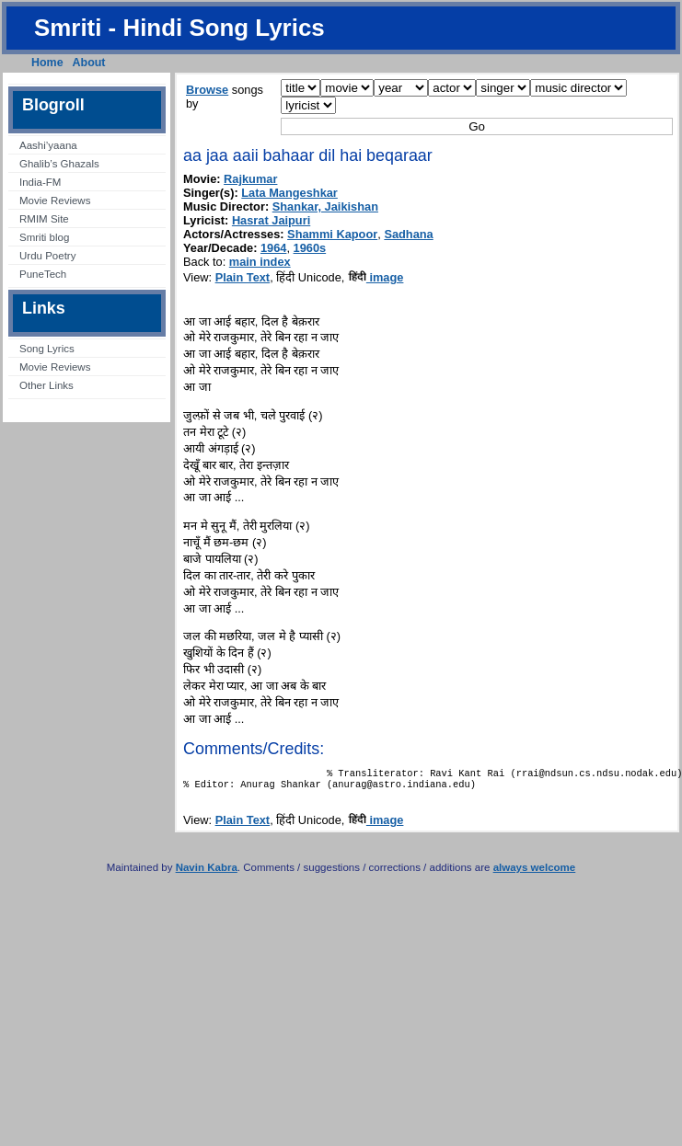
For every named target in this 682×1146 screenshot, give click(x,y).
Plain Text (243, 277)
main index (260, 262)
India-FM (40, 182)
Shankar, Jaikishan (325, 206)
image (376, 277)
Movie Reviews (54, 200)
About (89, 62)
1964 (273, 248)
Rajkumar (250, 179)
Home (47, 62)
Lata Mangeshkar (289, 193)
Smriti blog (44, 237)
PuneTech (42, 274)
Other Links (46, 385)
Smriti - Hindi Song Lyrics (179, 27)
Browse (207, 90)
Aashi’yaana (48, 145)
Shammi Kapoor (332, 234)
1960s (310, 248)
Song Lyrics (47, 348)
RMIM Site (44, 218)
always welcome (534, 872)
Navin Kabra (206, 872)
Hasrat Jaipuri (271, 220)
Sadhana (408, 234)
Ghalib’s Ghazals (59, 163)
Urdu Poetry (47, 255)
